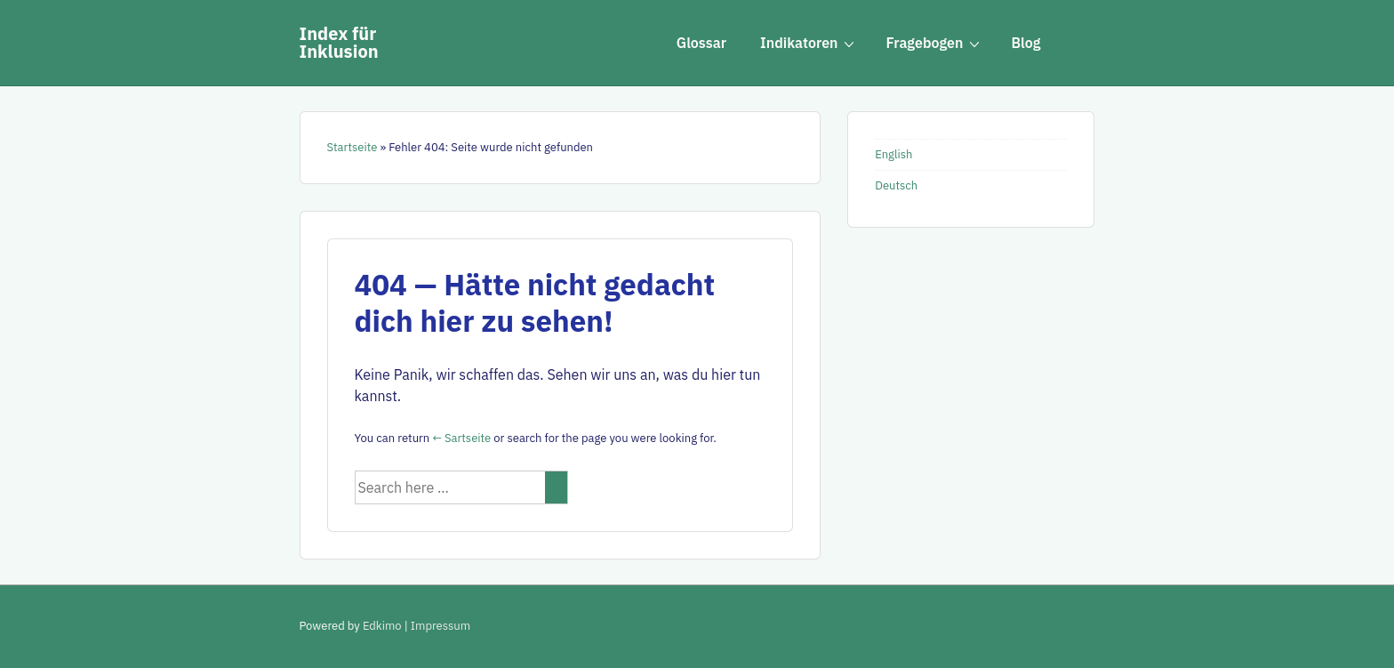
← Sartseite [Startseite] (461, 438)
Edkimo (382, 625)
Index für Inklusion (339, 42)
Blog (1025, 43)
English (893, 154)
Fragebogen (934, 41)
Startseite (352, 147)
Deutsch (896, 185)
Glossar (701, 43)
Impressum (440, 625)
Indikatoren (810, 41)
